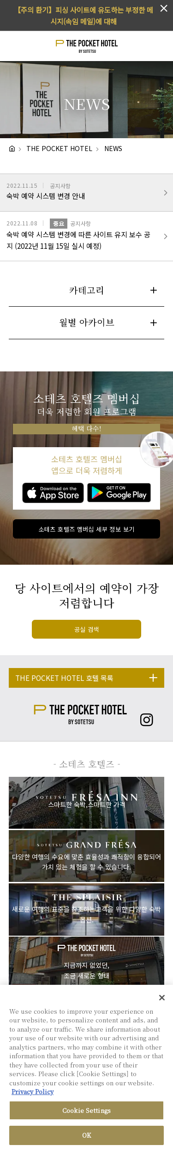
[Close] (162, 999)
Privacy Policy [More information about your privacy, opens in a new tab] (33, 1093)
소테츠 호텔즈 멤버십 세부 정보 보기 (87, 529)
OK (86, 1137)
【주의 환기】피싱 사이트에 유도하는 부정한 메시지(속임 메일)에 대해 (83, 15)
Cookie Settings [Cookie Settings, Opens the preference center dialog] (86, 1112)
